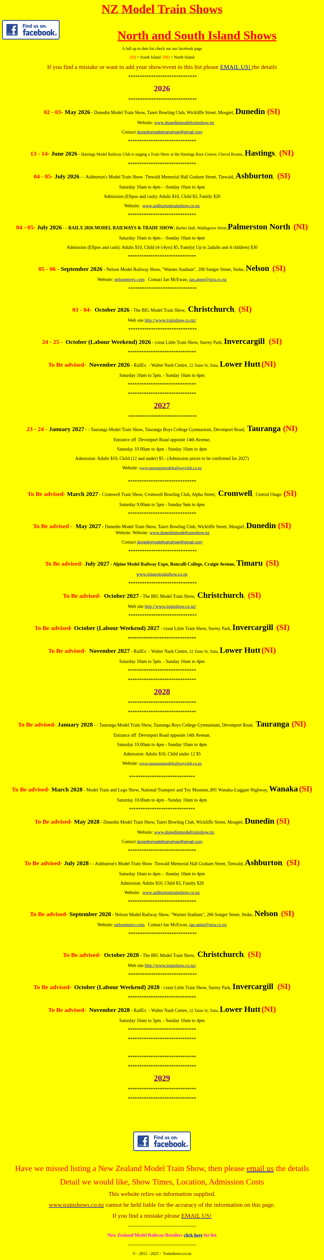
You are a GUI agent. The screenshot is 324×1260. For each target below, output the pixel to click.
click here (193, 1235)
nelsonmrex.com (129, 279)
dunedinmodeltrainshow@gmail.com (169, 132)
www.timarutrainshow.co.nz (161, 574)
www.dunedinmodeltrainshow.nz (184, 122)
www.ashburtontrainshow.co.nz (171, 205)
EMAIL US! (235, 67)
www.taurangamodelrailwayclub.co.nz (170, 468)
